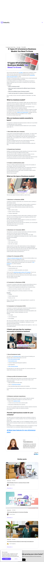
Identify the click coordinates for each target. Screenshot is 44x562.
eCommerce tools (16, 356)
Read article (10, 488)
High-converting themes (13, 366)
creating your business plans (22, 112)
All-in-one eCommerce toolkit (14, 359)
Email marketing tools (12, 361)
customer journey (16, 401)
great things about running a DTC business (22, 272)
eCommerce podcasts (16, 384)
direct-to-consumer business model (15, 258)
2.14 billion (21, 72)
